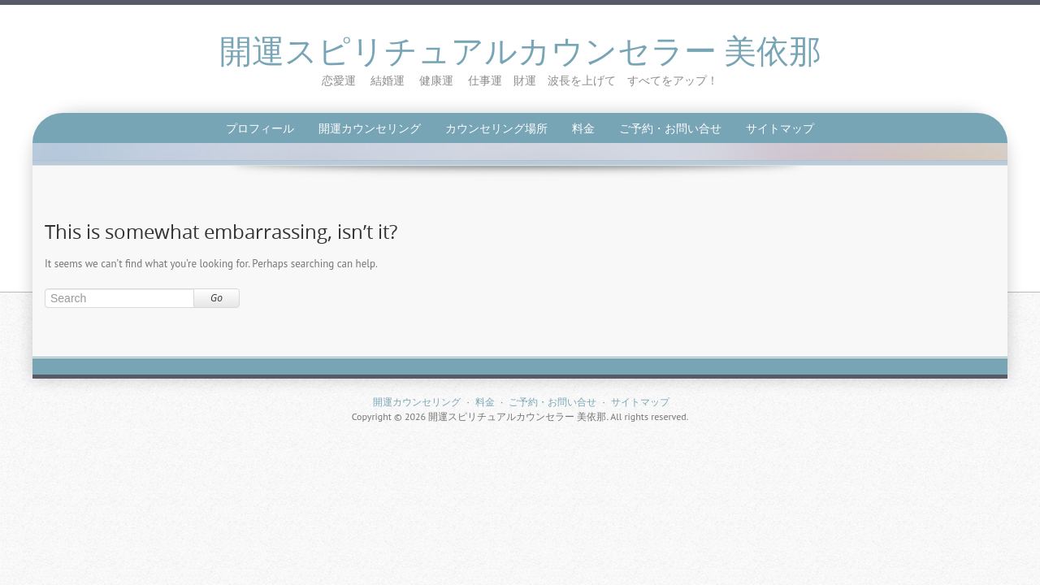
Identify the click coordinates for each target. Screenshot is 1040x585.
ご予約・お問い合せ (670, 128)
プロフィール (260, 128)
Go (216, 298)
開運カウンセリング (369, 128)
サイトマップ (780, 128)
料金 (583, 128)
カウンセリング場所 (496, 128)
